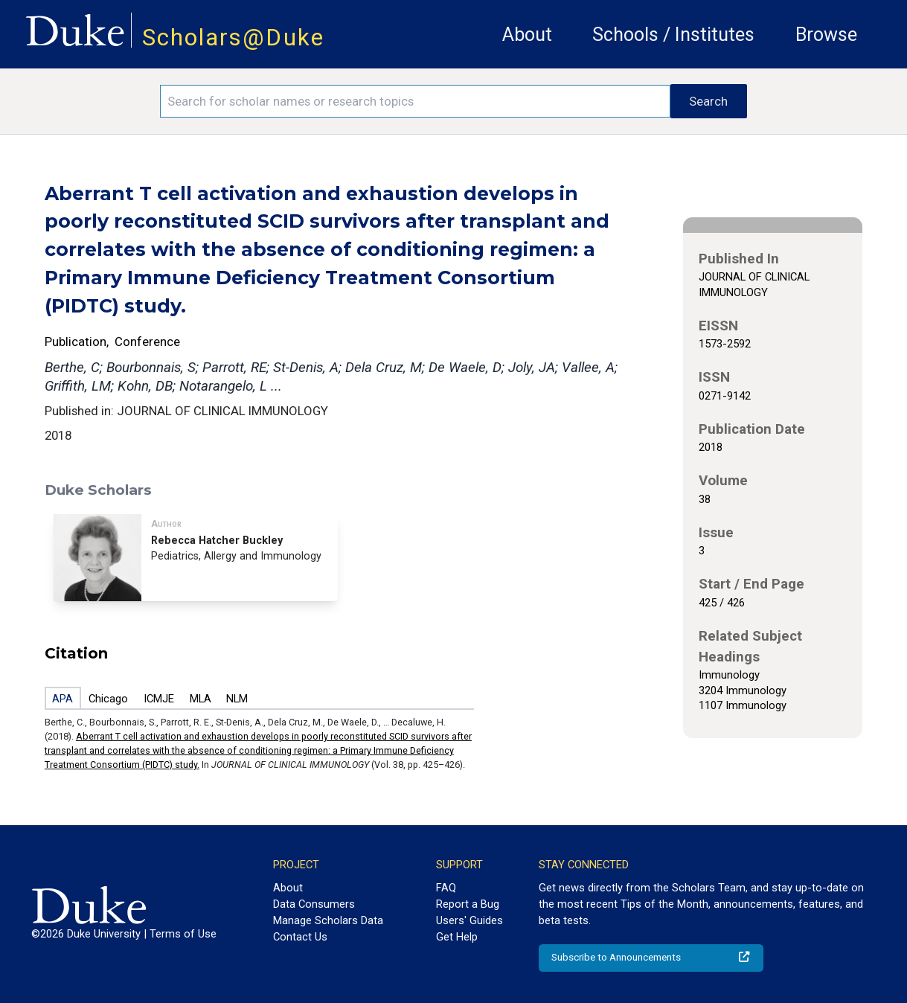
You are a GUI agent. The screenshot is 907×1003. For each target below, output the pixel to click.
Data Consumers (314, 904)
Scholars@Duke (233, 37)
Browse (826, 34)
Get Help (457, 936)
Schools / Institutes (673, 34)
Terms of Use (183, 933)
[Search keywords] (415, 101)
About (527, 34)
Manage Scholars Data (328, 920)
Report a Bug (467, 904)
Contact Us (300, 936)
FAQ (446, 887)
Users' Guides (469, 920)
